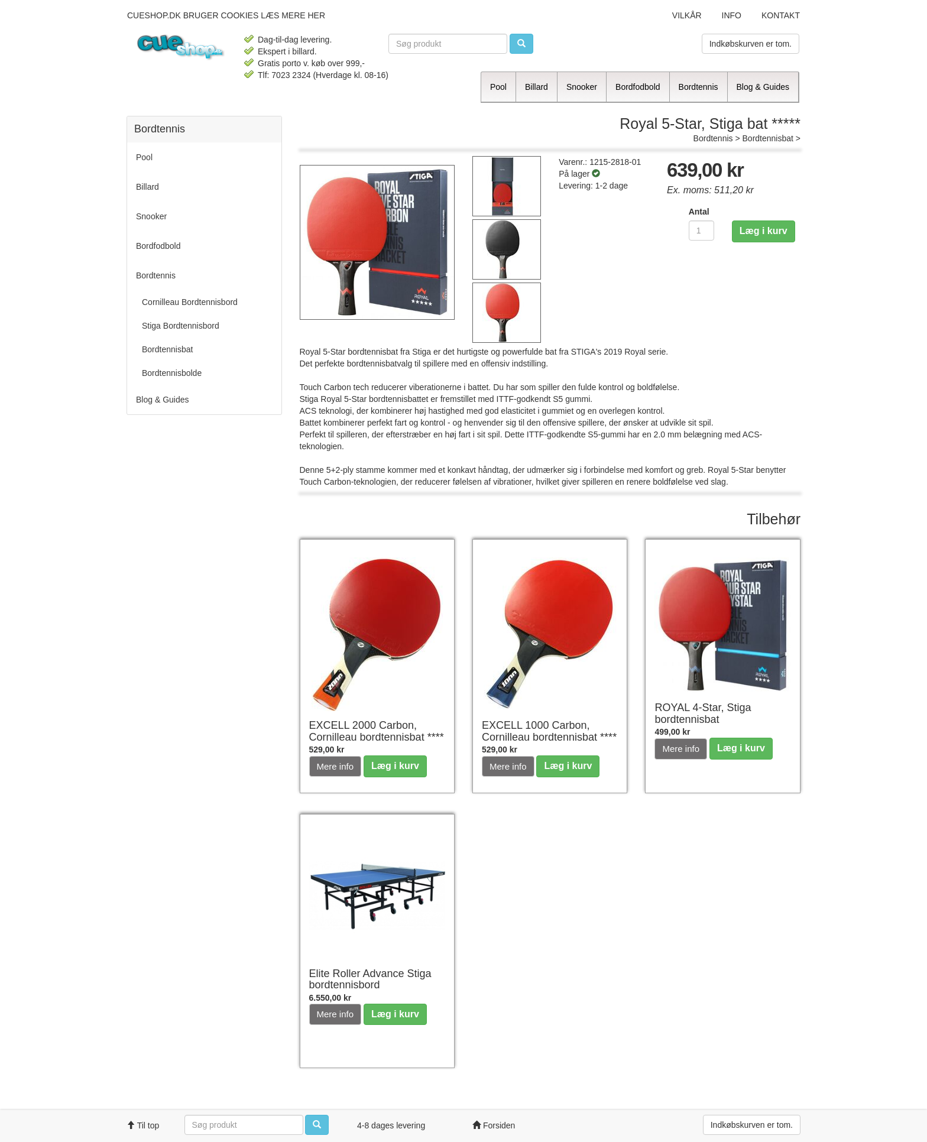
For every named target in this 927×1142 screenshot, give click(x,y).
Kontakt (780, 15)
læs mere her (293, 15)
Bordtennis (713, 138)
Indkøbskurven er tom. (750, 43)
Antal (699, 211)
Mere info (335, 766)
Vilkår (687, 15)
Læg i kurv (763, 231)
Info (731, 15)
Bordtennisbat (768, 138)
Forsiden (493, 1125)
